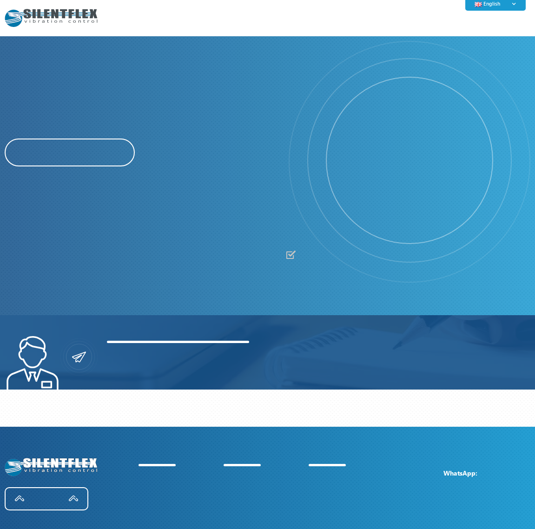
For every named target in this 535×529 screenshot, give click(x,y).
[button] (344, 161)
